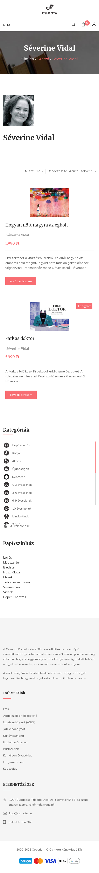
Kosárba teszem (21, 281)
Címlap (27, 58)
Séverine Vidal (18, 235)
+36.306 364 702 (20, 822)
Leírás (7, 557)
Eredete (9, 567)
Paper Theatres (14, 597)
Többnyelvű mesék (16, 582)
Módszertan (12, 562)
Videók (8, 592)
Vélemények (11, 587)
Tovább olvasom (21, 395)
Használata (11, 572)
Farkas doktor (20, 338)
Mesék (8, 577)
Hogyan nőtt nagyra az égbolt (37, 225)
